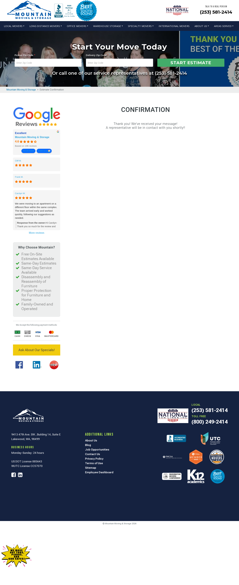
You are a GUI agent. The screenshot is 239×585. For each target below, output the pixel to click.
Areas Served (223, 26)
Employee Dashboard (99, 472)
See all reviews (28, 151)
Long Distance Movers (44, 26)
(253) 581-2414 (216, 12)
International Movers (174, 26)
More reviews (36, 232)
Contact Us (92, 454)
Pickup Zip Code (25, 55)
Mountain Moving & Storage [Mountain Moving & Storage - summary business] (32, 137)
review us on (42, 151)
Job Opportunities (97, 449)
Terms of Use (94, 463)
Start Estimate (190, 62)
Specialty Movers (140, 26)
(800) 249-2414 (210, 422)
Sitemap (90, 467)
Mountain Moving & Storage (21, 89)
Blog (88, 445)
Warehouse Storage (107, 26)
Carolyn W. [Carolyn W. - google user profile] (20, 193)
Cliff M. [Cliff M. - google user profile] (18, 160)
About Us (201, 26)
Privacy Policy (94, 458)
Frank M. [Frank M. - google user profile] (19, 177)
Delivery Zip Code (97, 55)
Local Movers (13, 26)
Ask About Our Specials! (37, 350)
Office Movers (76, 26)
